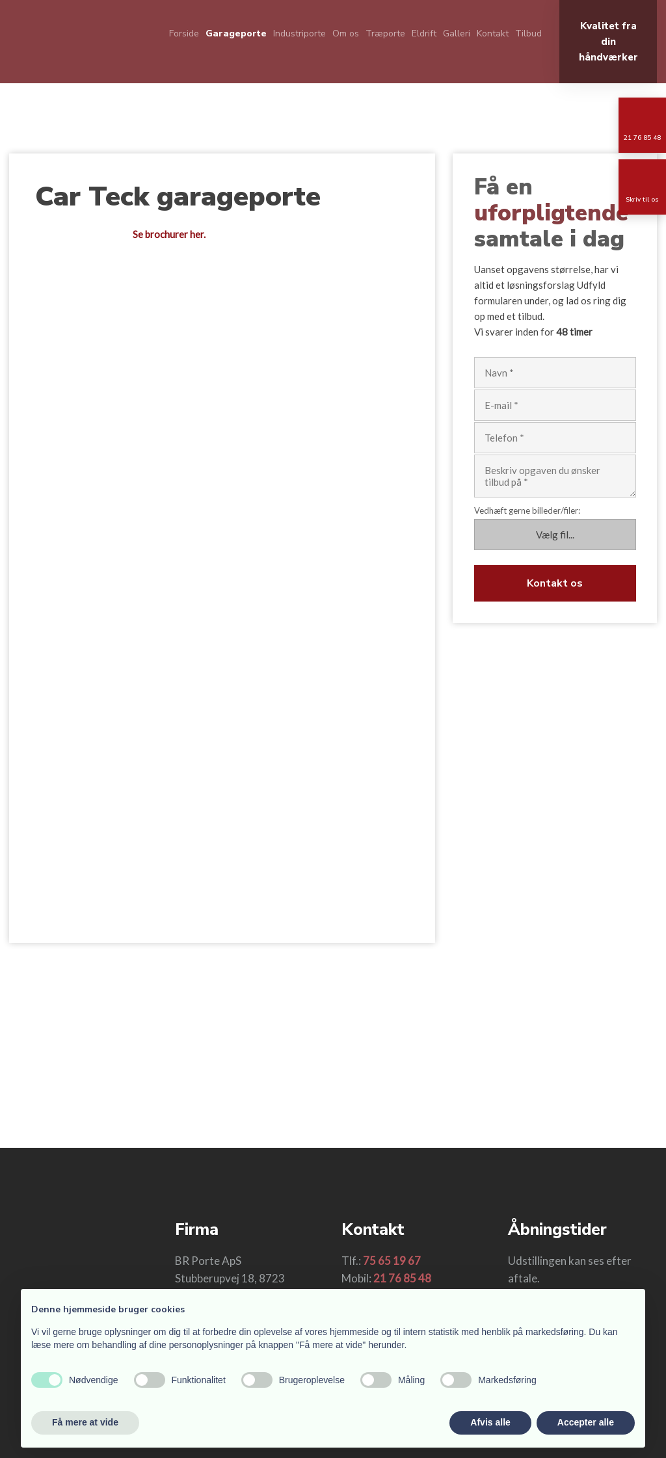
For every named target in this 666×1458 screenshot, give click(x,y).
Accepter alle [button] (585, 1422)
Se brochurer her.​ (169, 234)
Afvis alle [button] (490, 1422)
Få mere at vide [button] (85, 1422)
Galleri (456, 33)
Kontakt (493, 33)
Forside (184, 33)
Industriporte (299, 33)
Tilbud (528, 33)
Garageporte (236, 33)
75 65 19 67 (392, 1260)
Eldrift (424, 33)
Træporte (385, 33)
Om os (345, 33)
